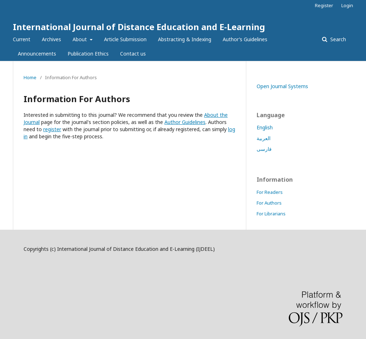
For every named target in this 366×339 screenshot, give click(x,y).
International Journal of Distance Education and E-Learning (139, 27)
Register (324, 5)
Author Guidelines (185, 122)
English (265, 127)
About (80, 39)
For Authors (269, 203)
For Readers (270, 192)
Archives (51, 39)
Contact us (133, 53)
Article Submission (125, 39)
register (52, 129)
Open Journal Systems (282, 86)
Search (337, 39)
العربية (264, 138)
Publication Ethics (88, 53)
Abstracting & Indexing (184, 39)
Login (347, 5)
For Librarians (271, 213)
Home (30, 77)
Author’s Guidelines (245, 39)
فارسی (264, 148)
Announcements (37, 53)
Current (21, 39)
